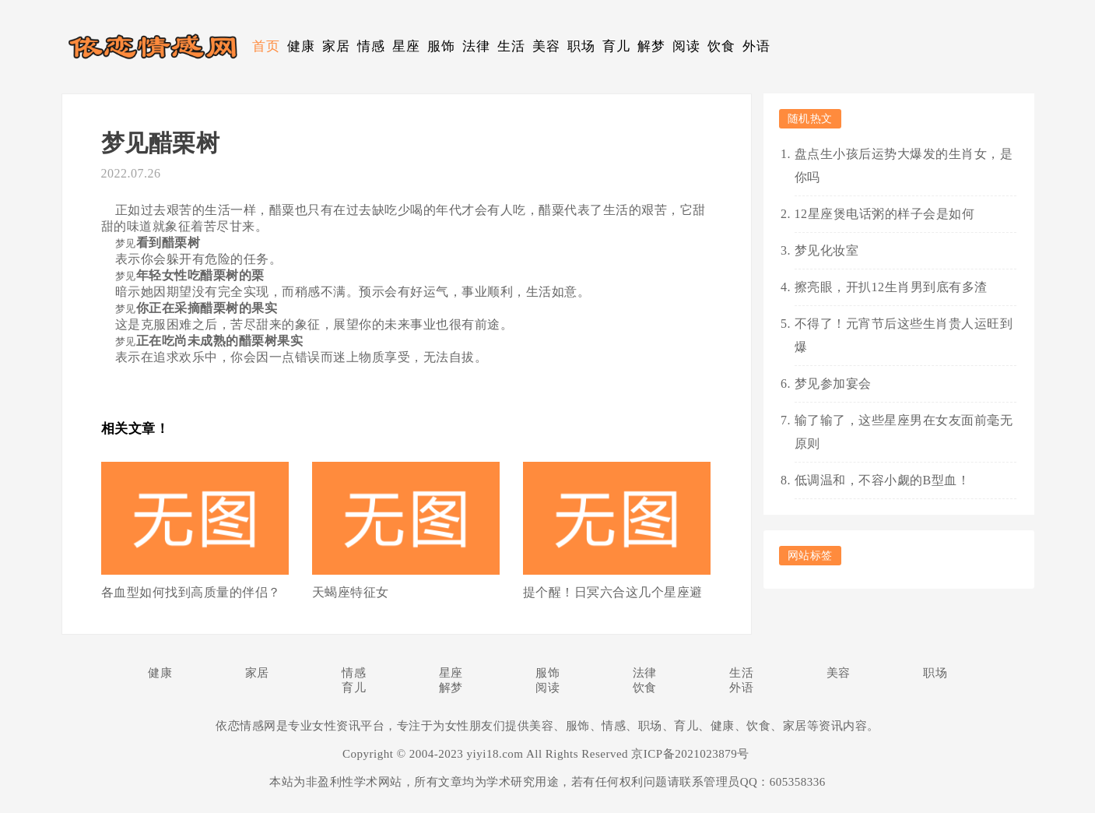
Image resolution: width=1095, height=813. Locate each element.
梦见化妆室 (827, 250)
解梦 (651, 46)
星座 (405, 46)
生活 (511, 46)
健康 (300, 46)
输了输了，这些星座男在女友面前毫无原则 (904, 432)
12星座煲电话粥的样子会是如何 (885, 213)
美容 (546, 46)
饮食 (721, 46)
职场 (581, 46)
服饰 (440, 46)
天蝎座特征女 (350, 592)
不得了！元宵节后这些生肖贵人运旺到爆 (904, 335)
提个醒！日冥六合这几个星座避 (613, 592)
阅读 (686, 46)
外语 (756, 46)
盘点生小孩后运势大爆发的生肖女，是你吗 (904, 165)
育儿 (616, 46)
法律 (476, 46)
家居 (335, 46)
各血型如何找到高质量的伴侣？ (191, 592)
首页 (265, 46)
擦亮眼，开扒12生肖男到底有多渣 (891, 287)
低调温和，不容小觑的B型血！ (882, 480)
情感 (370, 46)
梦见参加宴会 (833, 383)
